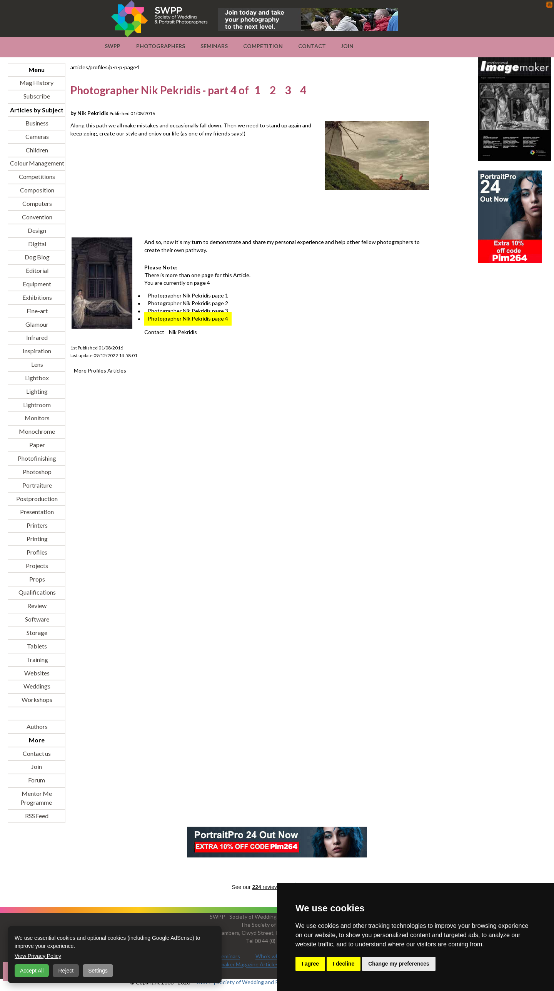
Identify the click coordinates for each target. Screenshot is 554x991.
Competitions (36, 176)
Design (36, 230)
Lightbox (36, 377)
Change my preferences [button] (398, 964)
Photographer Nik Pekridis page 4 (188, 319)
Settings (98, 971)
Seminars (214, 46)
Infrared (36, 337)
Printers (37, 525)
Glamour (36, 324)
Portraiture (37, 485)
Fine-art (37, 310)
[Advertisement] (210, 214)
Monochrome (36, 431)
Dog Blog (37, 257)
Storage (36, 632)
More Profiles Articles (100, 370)
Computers (37, 203)
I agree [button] (310, 964)
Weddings (36, 686)
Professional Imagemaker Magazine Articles (226, 964)
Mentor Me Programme (36, 798)
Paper (36, 445)
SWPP (112, 46)
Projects (36, 565)
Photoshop (37, 471)
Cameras (37, 136)
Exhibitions (37, 297)
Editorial (36, 270)
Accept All (31, 971)
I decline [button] (343, 964)
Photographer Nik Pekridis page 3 (188, 311)
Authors (37, 726)
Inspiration (36, 351)
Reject (65, 971)
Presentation (36, 512)
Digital (36, 243)
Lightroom (36, 404)
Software (36, 619)
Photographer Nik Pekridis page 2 (188, 303)
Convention (36, 217)
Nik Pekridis (183, 332)
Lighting (36, 391)
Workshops (36, 700)
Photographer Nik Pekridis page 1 (188, 295)
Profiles (36, 552)
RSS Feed (36, 815)
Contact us (37, 753)
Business (36, 123)
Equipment (36, 284)
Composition (36, 190)
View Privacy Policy (38, 956)
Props (36, 579)
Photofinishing (36, 458)
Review (37, 606)
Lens (36, 364)
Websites (36, 673)
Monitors (37, 418)
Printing (37, 539)
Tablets (36, 646)
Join (347, 46)
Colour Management (36, 163)
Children (36, 150)
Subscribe (36, 96)
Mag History (36, 83)
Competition (263, 46)
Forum (36, 780)
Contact (312, 46)
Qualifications (37, 592)
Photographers (160, 46)
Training (36, 659)
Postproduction (36, 498)
